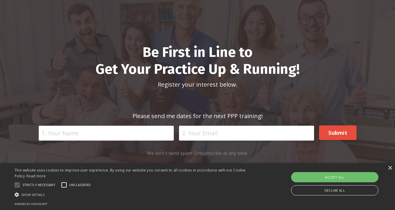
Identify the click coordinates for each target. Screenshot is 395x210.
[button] (133, 194)
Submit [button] (337, 132)
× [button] (390, 168)
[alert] (197, 186)
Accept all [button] (334, 177)
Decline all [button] (335, 190)
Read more (36, 176)
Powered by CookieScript (31, 204)
